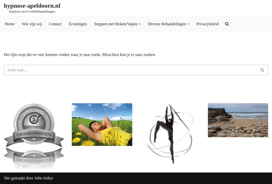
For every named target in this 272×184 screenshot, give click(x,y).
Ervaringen (78, 24)
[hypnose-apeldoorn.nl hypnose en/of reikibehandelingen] (32, 8)
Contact (55, 24)
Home (10, 24)
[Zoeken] (130, 70)
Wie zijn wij (32, 24)
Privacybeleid (207, 24)
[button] (140, 24)
